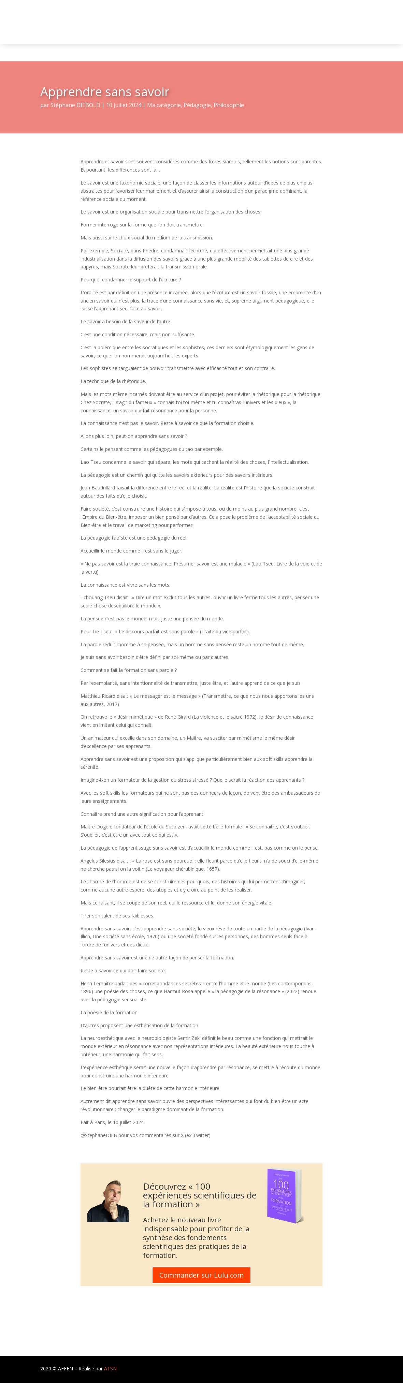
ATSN (110, 1368)
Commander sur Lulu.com (201, 1275)
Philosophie (229, 105)
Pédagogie (197, 105)
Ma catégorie (164, 105)
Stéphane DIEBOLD (75, 105)
